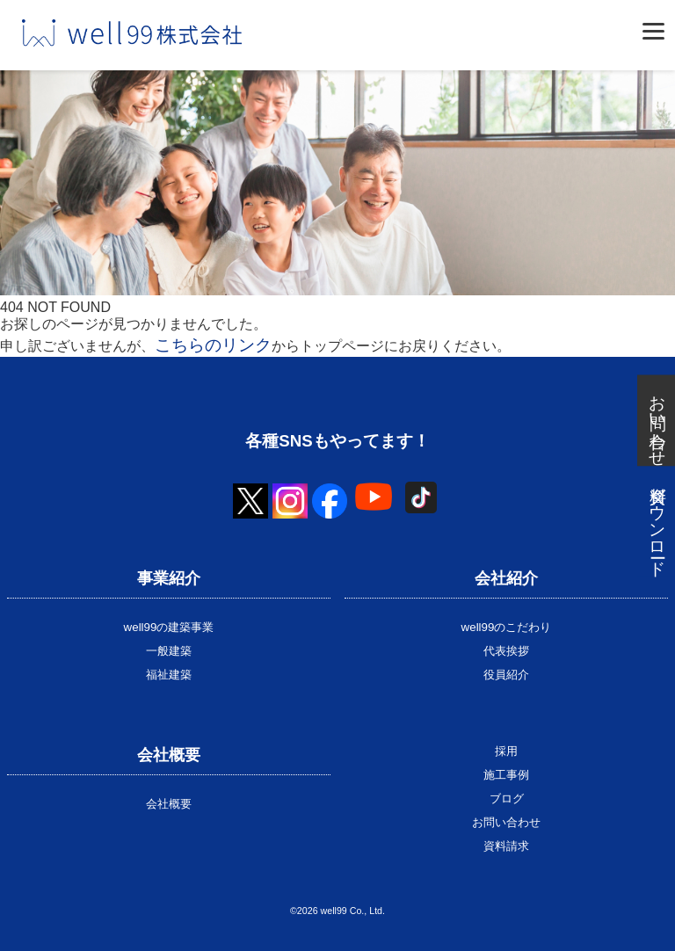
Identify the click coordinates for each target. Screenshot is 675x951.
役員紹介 (506, 674)
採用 (506, 751)
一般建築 (169, 650)
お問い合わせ (506, 822)
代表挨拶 (506, 650)
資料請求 (506, 846)
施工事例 (506, 774)
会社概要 (169, 803)
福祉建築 (169, 674)
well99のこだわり (506, 627)
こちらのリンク (213, 345)
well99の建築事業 (169, 627)
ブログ (507, 798)
